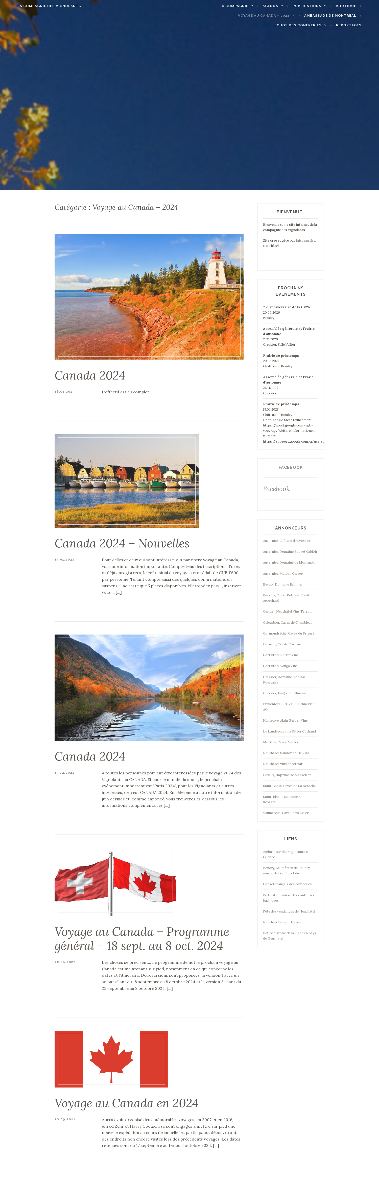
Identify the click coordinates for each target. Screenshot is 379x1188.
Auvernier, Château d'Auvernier (287, 541)
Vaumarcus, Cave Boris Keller (286, 813)
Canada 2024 (90, 375)
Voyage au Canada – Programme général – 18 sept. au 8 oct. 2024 (142, 938)
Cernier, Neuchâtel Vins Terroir (287, 611)
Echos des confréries (309, 25)
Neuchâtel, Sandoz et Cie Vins (286, 753)
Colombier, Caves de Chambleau (287, 622)
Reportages (359, 25)
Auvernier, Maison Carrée (283, 573)
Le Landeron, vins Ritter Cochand (289, 731)
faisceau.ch (304, 240)
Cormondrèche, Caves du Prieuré (288, 633)
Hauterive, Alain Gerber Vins (285, 720)
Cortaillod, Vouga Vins (280, 666)
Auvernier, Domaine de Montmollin (290, 562)
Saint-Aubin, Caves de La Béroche (289, 786)
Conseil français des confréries (287, 884)
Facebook (291, 467)
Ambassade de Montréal (341, 15)
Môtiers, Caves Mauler (280, 742)
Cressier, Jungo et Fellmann (284, 693)
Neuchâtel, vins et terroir (282, 764)
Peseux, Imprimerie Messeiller (287, 775)
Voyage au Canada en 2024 (127, 1102)
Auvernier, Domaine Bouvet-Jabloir (290, 551)
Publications (318, 6)
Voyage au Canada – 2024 (275, 15)
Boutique (357, 6)
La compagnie (245, 6)
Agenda (281, 6)
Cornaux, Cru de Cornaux (282, 644)
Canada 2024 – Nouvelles (122, 543)
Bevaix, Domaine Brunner (283, 584)
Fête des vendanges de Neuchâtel (289, 911)
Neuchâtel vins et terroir (282, 922)
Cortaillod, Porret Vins (281, 655)
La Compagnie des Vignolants (38, 6)
